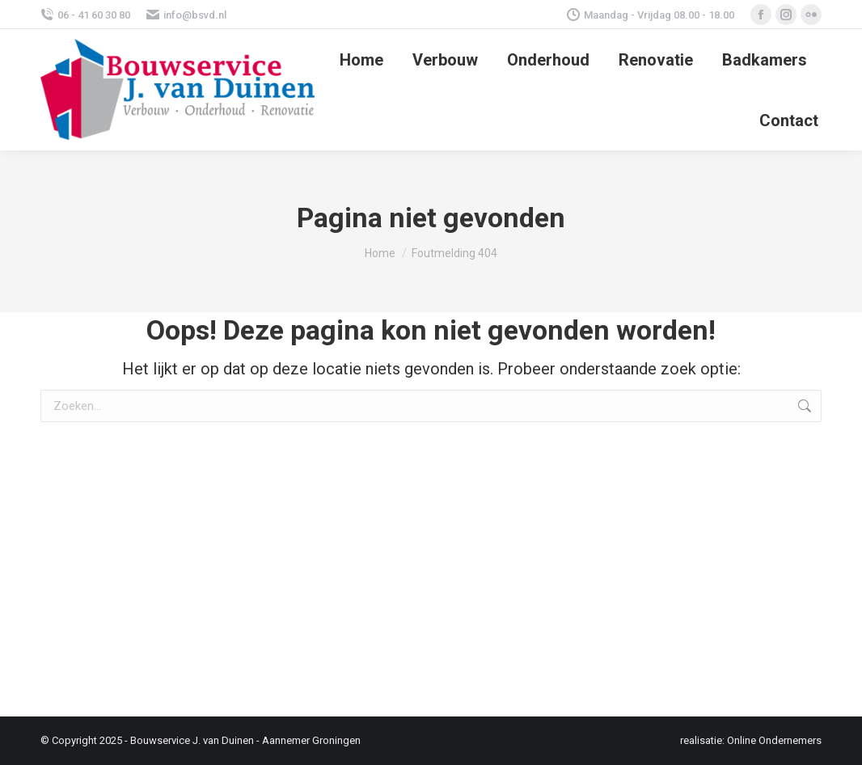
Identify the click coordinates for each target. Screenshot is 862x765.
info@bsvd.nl (186, 15)
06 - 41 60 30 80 (85, 15)
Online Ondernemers (774, 740)
